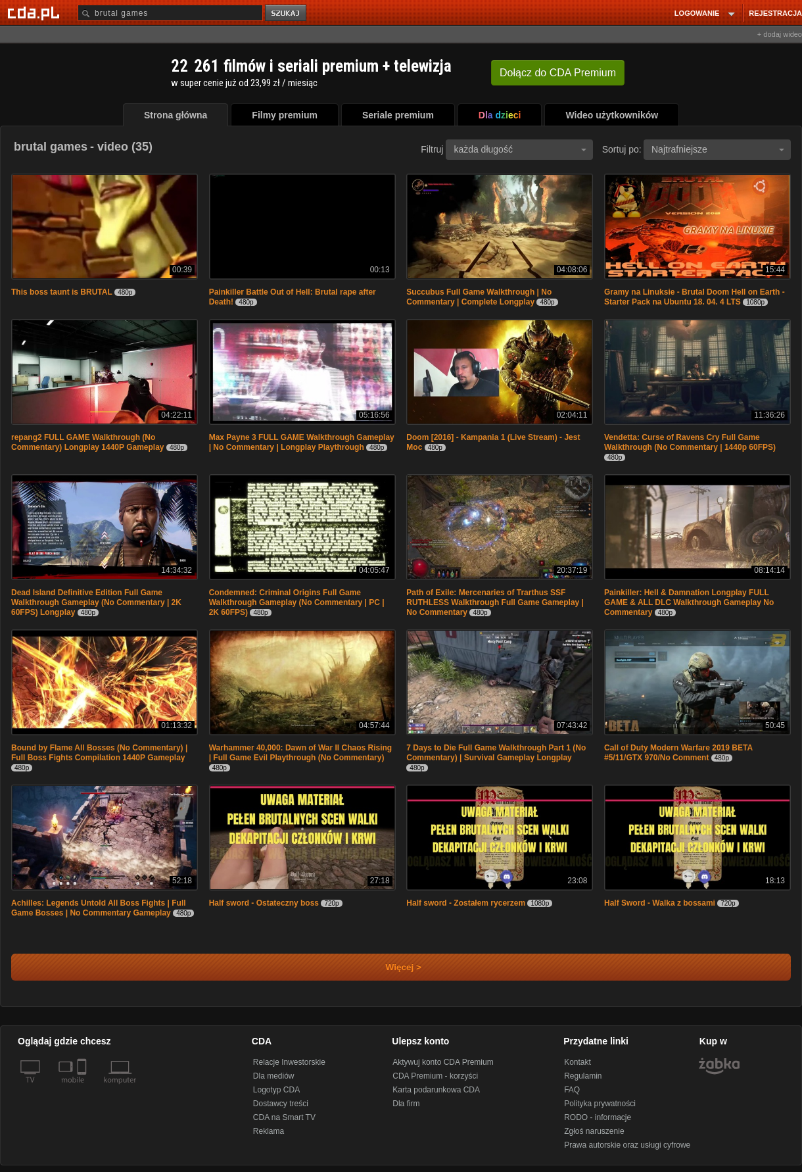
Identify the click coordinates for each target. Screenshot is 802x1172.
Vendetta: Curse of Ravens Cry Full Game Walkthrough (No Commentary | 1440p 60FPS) (690, 442)
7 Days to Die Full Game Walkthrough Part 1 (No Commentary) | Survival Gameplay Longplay (496, 752)
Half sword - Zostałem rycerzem (466, 903)
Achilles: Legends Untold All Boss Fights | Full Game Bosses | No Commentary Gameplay (98, 907)
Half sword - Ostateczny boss (265, 903)
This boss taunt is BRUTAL (61, 292)
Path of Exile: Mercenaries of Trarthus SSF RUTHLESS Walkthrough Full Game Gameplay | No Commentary (495, 602)
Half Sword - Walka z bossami (659, 903)
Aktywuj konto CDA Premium (442, 1062)
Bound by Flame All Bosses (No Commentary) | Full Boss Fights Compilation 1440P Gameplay (99, 752)
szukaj (286, 13)
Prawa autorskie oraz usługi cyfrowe (627, 1145)
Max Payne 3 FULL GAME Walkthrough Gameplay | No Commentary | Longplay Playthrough (301, 442)
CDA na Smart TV (284, 1117)
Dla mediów (274, 1076)
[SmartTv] (83, 1087)
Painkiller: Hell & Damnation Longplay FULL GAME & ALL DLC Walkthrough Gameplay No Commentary (689, 602)
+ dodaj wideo (779, 34)
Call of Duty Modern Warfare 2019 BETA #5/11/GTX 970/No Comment (678, 752)
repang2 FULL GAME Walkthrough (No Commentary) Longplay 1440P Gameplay (87, 442)
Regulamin (583, 1076)
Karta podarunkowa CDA (436, 1089)
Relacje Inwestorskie (289, 1062)
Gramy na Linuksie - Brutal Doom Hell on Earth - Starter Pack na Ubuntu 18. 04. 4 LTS (694, 296)
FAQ (572, 1089)
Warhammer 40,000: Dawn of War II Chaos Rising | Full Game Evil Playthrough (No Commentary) (300, 752)
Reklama (268, 1131)
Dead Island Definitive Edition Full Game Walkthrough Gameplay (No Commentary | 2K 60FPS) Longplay (96, 602)
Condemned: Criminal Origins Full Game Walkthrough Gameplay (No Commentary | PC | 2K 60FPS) (297, 602)
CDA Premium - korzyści (435, 1076)
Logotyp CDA (276, 1089)
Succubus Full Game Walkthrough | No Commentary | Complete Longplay (479, 296)
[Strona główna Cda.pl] (35, 12)
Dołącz (558, 72)
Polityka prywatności (600, 1103)
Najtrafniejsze (717, 149)
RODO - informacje (597, 1117)
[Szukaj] (170, 13)
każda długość (520, 149)
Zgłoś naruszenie (594, 1131)
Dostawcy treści (280, 1103)
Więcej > (392, 967)
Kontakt (577, 1062)
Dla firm (405, 1103)
